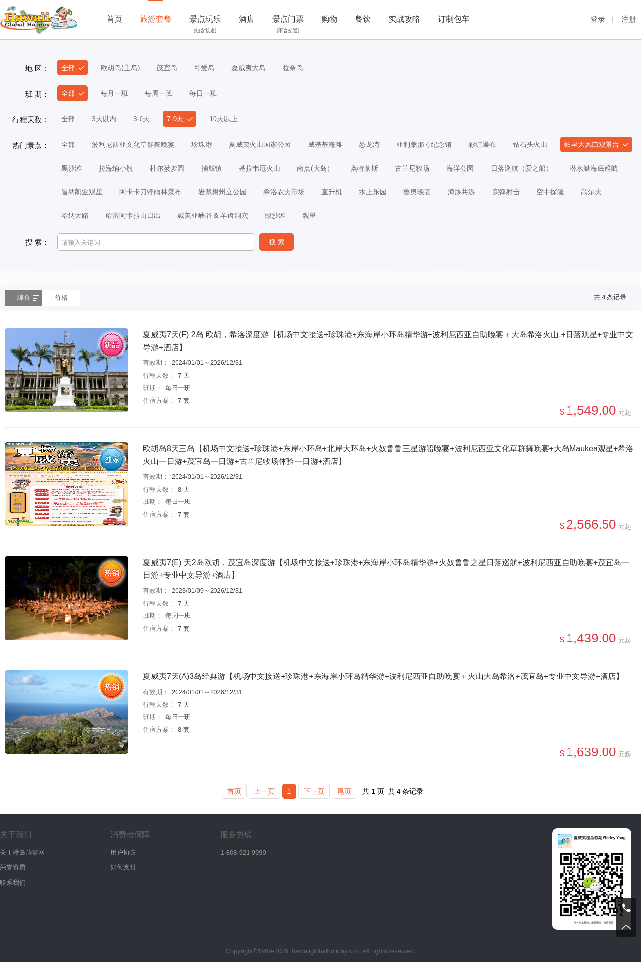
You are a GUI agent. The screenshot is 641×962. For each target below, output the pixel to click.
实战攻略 (404, 19)
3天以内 (104, 119)
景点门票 (288, 25)
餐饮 (363, 19)
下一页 (314, 791)
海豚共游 (461, 192)
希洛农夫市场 (284, 192)
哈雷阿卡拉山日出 (133, 215)
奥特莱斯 (364, 168)
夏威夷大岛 (248, 67)
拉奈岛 (293, 67)
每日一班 (203, 93)
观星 (309, 215)
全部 (68, 67)
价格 (61, 297)
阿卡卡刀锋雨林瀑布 (150, 192)
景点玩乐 (205, 25)
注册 (628, 19)
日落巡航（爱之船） (522, 168)
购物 (329, 19)
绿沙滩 (275, 215)
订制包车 (453, 19)
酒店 (246, 19)
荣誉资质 (13, 867)
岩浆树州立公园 (222, 192)
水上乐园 (373, 192)
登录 (597, 19)
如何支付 (123, 867)
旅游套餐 (156, 19)
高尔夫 (591, 192)
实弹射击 (506, 192)
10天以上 (223, 119)
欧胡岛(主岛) (120, 67)
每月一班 (114, 93)
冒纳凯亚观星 (82, 192)
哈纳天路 (75, 215)
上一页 (264, 791)
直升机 (331, 192)
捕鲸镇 (211, 168)
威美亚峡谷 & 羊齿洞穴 (213, 215)
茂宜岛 (166, 67)
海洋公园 (460, 168)
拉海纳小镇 (116, 168)
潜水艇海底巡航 (594, 168)
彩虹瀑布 (482, 144)
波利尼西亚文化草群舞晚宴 (133, 144)
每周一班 (159, 93)
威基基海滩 (325, 144)
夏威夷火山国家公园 (260, 144)
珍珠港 (201, 144)
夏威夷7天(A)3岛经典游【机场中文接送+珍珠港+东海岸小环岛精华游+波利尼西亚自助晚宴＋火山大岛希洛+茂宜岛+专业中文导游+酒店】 (383, 676)
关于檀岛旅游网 (22, 852)
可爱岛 (204, 67)
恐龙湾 (369, 144)
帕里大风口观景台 (591, 144)
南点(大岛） (315, 168)
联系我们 (13, 882)
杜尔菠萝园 (167, 168)
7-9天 (175, 119)
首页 (114, 19)
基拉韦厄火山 (259, 168)
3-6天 (141, 119)
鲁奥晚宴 (417, 192)
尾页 (344, 791)
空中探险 (550, 192)
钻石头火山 (530, 144)
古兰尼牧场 (412, 168)
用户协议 (123, 852)
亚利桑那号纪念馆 (424, 144)
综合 (23, 297)
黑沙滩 (71, 168)
